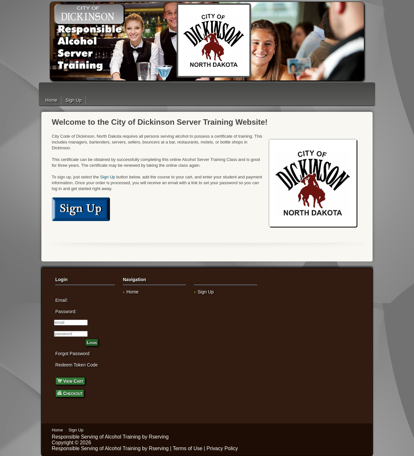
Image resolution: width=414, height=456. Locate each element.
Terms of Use (187, 448)
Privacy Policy (222, 448)
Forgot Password (72, 353)
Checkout (69, 393)
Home (51, 100)
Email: (61, 300)
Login (92, 342)
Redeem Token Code (76, 364)
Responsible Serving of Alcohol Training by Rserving (110, 437)
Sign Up (73, 100)
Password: (65, 311)
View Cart (70, 380)
